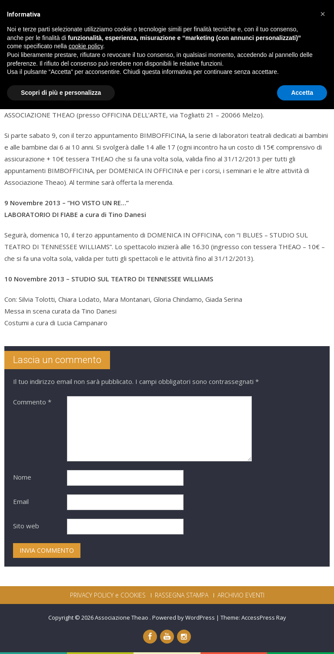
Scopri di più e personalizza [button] (61, 637)
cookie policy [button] (86, 590)
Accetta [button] (302, 637)
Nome (22, 477)
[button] (323, 559)
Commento (32, 401)
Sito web (26, 525)
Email (21, 501)
